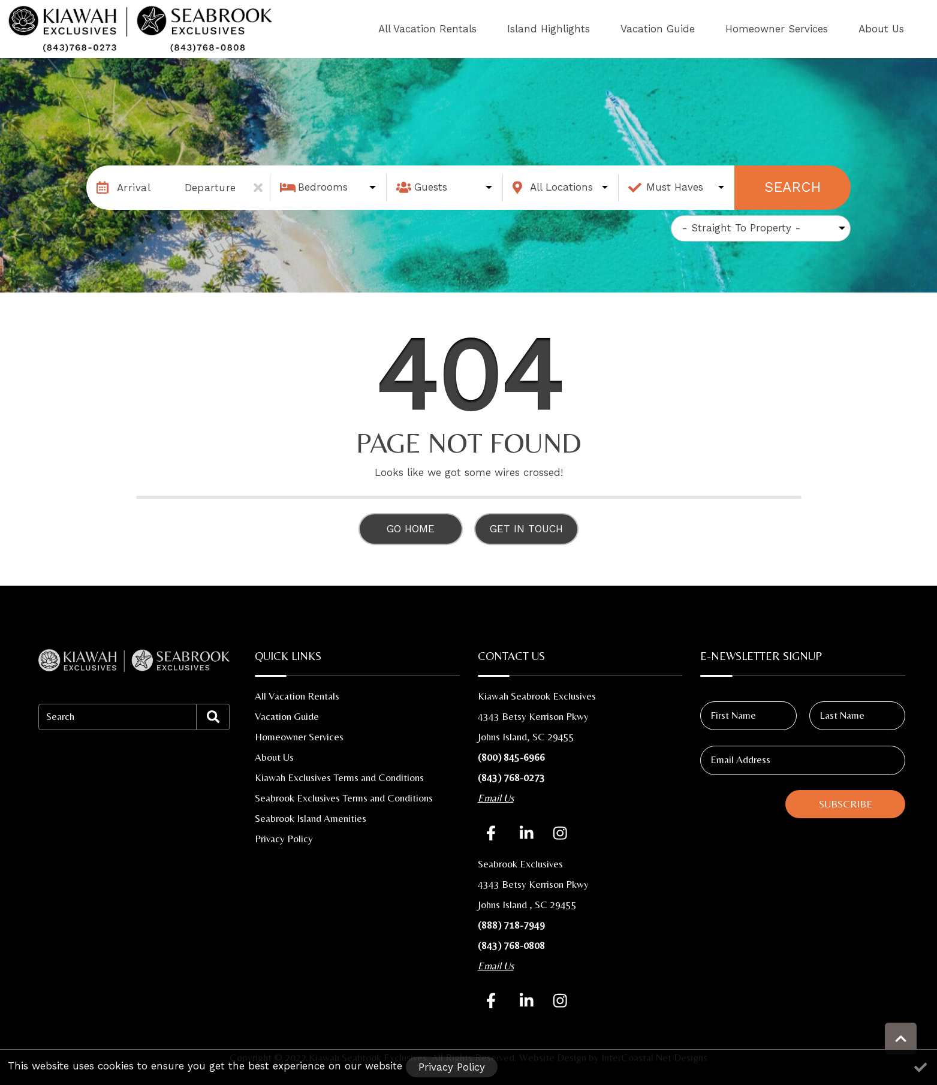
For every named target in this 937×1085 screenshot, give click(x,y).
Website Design (552, 1057)
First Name (733, 715)
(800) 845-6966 (511, 757)
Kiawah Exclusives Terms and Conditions (339, 777)
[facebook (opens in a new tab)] (493, 833)
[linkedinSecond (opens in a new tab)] (526, 1000)
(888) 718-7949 (511, 925)
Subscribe (845, 804)
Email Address (740, 759)
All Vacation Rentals (519, 29)
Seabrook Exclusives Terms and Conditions (344, 798)
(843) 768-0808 (511, 945)
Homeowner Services (807, 29)
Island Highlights (620, 29)
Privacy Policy (284, 839)
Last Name (842, 715)
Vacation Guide (708, 29)
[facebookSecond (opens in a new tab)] (493, 1000)
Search (792, 187)
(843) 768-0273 (511, 777)
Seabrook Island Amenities (310, 818)
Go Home (411, 529)
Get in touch (526, 529)
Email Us (496, 798)
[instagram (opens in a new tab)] (560, 833)
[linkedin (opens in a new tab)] (526, 833)
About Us (891, 29)
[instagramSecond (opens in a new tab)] (560, 1000)
